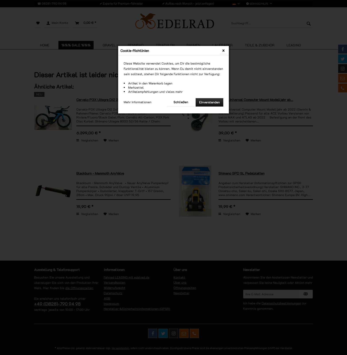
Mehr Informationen (137, 102)
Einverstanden (209, 102)
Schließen (181, 102)
